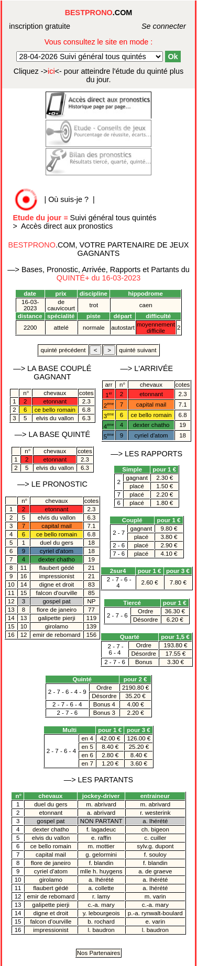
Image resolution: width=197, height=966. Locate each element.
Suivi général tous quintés (85, 218)
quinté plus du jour (98, 75)
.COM (99, 12)
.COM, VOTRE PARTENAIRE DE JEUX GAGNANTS (98, 249)
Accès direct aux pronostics (67, 226)
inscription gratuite (39, 26)
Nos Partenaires (99, 953)
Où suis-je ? (68, 199)
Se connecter (152, 26)
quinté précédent (63, 350)
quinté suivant (137, 350)
